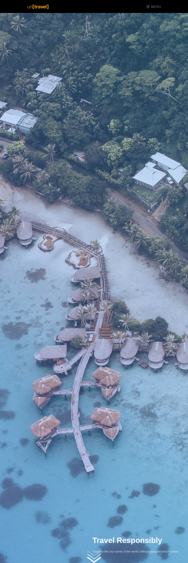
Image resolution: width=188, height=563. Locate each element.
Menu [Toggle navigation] (153, 6)
